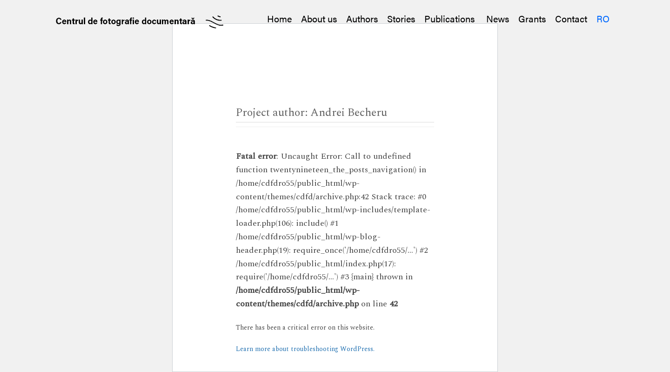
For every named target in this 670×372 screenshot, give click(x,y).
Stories (401, 18)
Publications (450, 18)
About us (319, 18)
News (497, 18)
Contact (571, 18)
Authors (362, 18)
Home (279, 18)
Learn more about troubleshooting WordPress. (305, 349)
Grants (532, 18)
